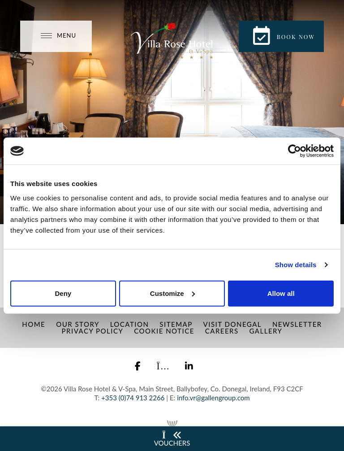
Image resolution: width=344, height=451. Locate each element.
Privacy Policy (93, 331)
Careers (222, 331)
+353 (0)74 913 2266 (132, 398)
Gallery (265, 331)
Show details (296, 265)
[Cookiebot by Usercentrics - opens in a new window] (294, 151)
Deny (63, 293)
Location (129, 324)
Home (33, 324)
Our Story (77, 324)
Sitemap (175, 324)
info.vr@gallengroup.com (213, 398)
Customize (172, 293)
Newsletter (297, 324)
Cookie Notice (164, 331)
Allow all (281, 293)
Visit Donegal (232, 324)
